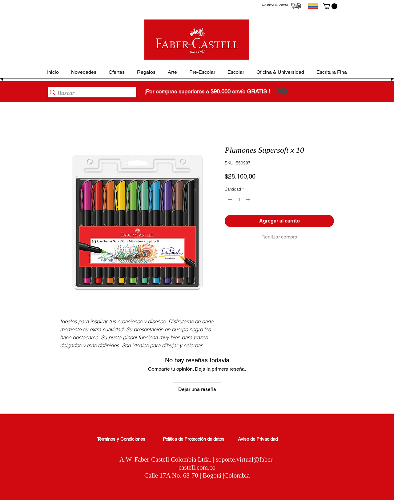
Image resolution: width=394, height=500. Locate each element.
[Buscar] (90, 93)
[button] (330, 6)
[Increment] (248, 199)
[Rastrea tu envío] (296, 5)
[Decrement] (229, 199)
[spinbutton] (239, 199)
